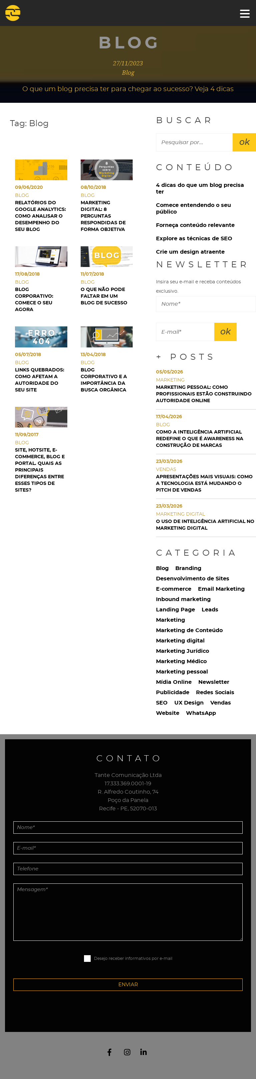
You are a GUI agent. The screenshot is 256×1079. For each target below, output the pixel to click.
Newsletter (213, 682)
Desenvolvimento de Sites (192, 578)
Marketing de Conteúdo (189, 630)
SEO (162, 703)
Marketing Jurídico (182, 651)
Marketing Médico (181, 661)
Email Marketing (221, 589)
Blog (162, 568)
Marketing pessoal (182, 672)
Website (167, 713)
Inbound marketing (183, 599)
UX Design (189, 703)
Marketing (170, 620)
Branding (188, 568)
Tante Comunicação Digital (21, 13)
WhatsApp (201, 713)
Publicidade (172, 692)
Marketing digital (180, 640)
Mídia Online (174, 682)
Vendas (220, 703)
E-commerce (173, 589)
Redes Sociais (215, 692)
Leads (210, 609)
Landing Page (175, 609)
